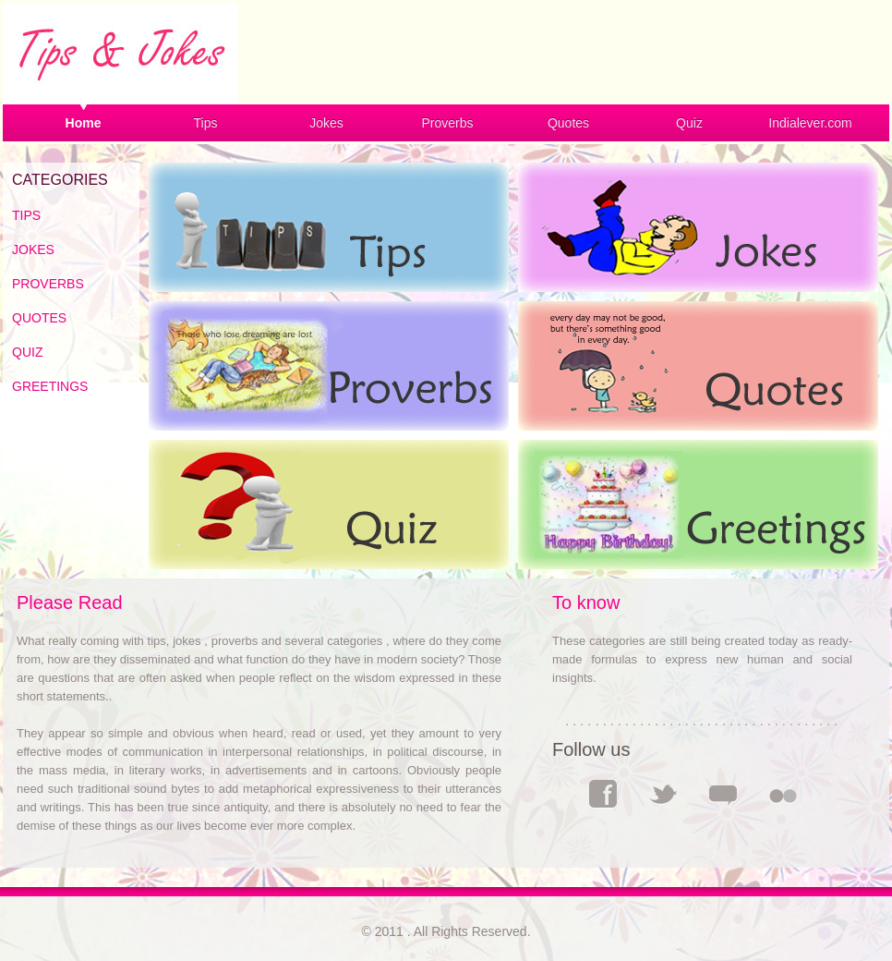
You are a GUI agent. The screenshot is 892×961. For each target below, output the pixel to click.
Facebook (603, 794)
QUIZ (27, 352)
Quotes (568, 123)
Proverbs (447, 123)
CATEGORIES (60, 180)
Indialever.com (809, 123)
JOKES (33, 249)
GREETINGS (50, 386)
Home (84, 123)
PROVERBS (48, 283)
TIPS (26, 215)
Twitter (663, 794)
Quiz (689, 123)
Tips (206, 123)
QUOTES (39, 317)
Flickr (783, 794)
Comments (723, 794)
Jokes (326, 123)
